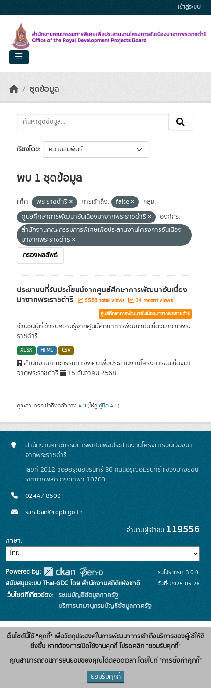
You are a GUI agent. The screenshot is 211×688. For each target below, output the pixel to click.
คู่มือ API (108, 405)
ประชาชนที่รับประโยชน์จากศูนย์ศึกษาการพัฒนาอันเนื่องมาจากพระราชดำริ (102, 295)
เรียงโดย (28, 149)
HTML (46, 350)
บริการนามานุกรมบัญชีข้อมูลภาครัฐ (104, 606)
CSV (66, 350)
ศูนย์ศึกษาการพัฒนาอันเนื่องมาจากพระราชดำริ (145, 314)
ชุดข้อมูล (44, 89)
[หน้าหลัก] (14, 89)
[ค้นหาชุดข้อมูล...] (93, 122)
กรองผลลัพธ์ (40, 255)
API (82, 405)
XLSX (26, 350)
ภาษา (13, 541)
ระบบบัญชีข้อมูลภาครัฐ (87, 595)
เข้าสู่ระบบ (189, 7)
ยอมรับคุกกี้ (106, 676)
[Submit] (181, 122)
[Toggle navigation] (19, 57)
